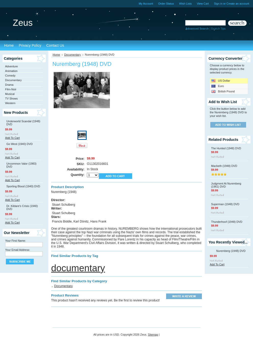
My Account (146, 3)
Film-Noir (10, 89)
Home (56, 54)
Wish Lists (185, 3)
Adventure (11, 66)
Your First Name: (15, 240)
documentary (78, 268)
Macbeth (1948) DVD (224, 165)
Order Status (166, 3)
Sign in (218, 3)
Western (10, 103)
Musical (10, 93)
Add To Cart (12, 137)
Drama (9, 84)
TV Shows (11, 98)
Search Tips (218, 28)
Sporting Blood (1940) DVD (23, 186)
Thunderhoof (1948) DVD (226, 221)
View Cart (203, 3)
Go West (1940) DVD (19, 143)
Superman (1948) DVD (225, 204)
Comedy (10, 75)
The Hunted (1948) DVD (226, 148)
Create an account (237, 3)
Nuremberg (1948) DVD (231, 250)
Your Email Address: (17, 249)
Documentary (13, 80)
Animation (11, 70)
